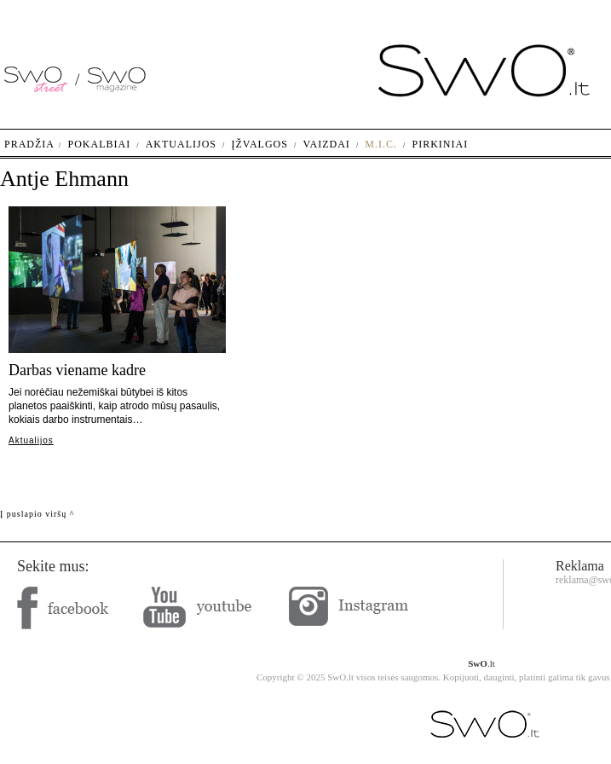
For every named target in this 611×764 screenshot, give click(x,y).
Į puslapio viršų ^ (37, 513)
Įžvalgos (259, 144)
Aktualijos (31, 440)
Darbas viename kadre (77, 370)
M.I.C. (381, 144)
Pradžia (29, 144)
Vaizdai (326, 144)
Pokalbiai (99, 144)
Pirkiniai (440, 144)
